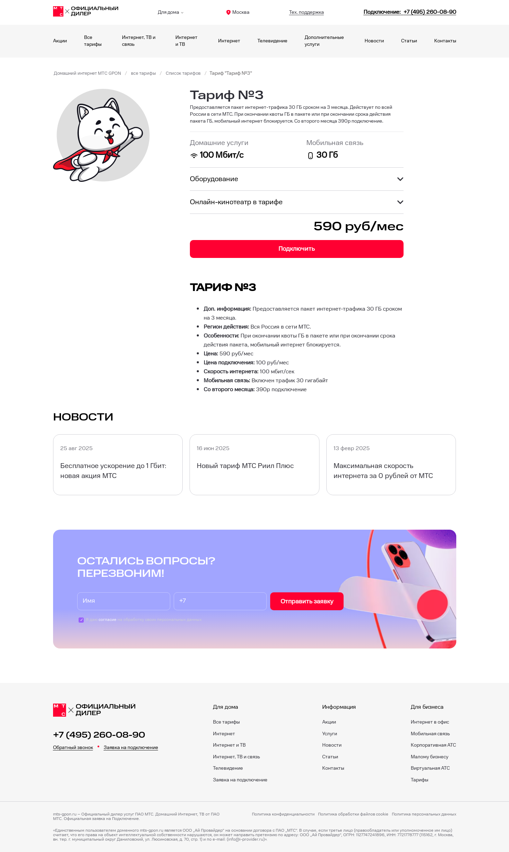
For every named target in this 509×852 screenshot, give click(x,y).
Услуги (329, 734)
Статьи (409, 41)
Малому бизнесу (429, 757)
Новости (374, 41)
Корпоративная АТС (433, 745)
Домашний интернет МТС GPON (90, 73)
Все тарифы (226, 722)
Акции (60, 41)
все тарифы (149, 73)
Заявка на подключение (131, 747)
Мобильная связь (430, 734)
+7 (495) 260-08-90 (99, 735)
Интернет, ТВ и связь (236, 757)
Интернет (229, 41)
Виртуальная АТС (430, 768)
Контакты (445, 41)
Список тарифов (191, 73)
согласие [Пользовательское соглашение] (107, 619)
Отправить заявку (307, 601)
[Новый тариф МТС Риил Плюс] (254, 464)
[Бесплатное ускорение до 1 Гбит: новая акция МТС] (118, 464)
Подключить (296, 248)
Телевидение (272, 41)
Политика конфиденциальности (283, 814)
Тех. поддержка (306, 12)
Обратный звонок (73, 747)
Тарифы (419, 780)
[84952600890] (410, 12)
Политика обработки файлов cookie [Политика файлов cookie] (353, 814)
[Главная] (86, 12)
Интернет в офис (430, 722)
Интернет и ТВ (229, 745)
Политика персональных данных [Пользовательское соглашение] (424, 814)
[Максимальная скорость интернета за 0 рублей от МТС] (391, 464)
